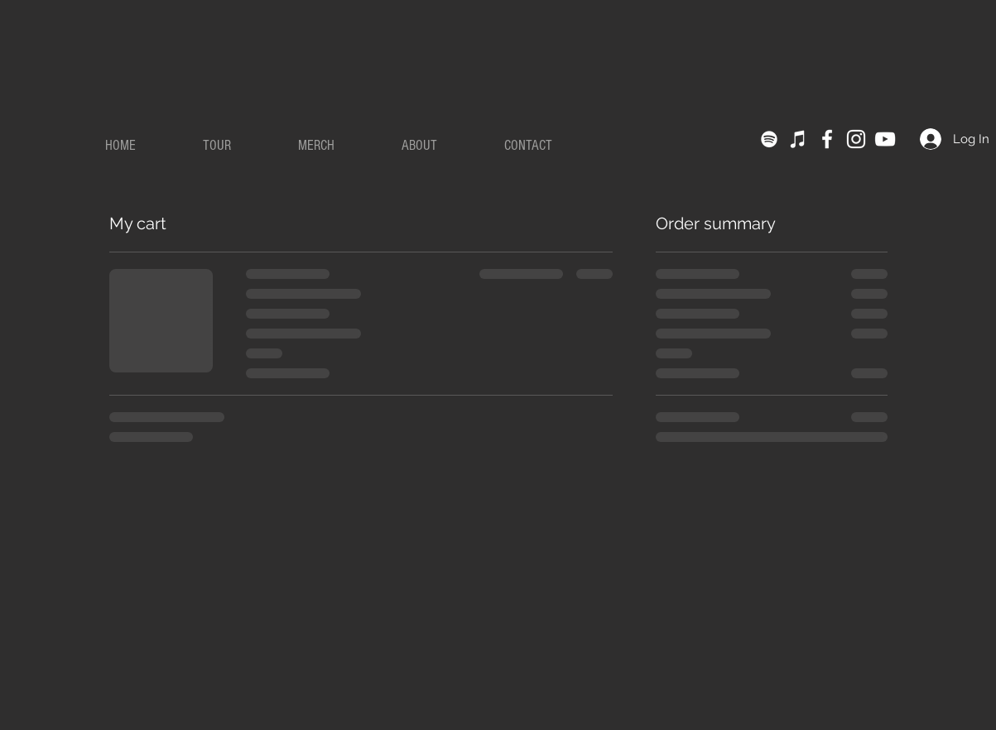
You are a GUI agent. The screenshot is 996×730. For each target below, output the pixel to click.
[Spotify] (769, 139)
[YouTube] (885, 139)
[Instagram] (856, 139)
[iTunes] (798, 139)
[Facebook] (827, 139)
